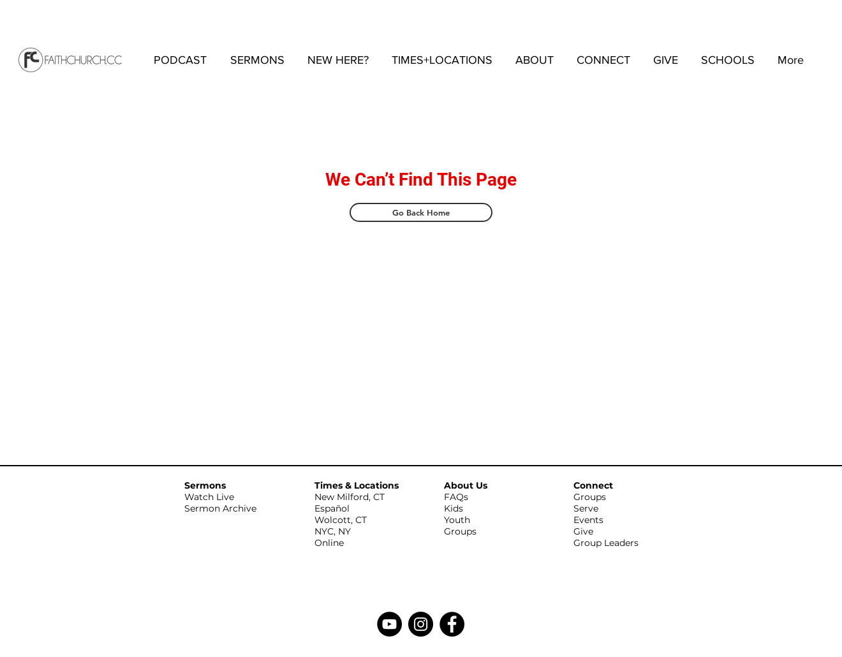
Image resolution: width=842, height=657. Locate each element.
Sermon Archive (220, 508)
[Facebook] (451, 624)
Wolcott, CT (340, 520)
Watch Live (209, 497)
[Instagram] (420, 624)
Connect (593, 485)
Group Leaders (606, 543)
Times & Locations (356, 485)
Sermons (205, 485)
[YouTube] (389, 624)
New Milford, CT (349, 497)
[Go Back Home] (421, 212)
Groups (460, 531)
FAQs (456, 497)
